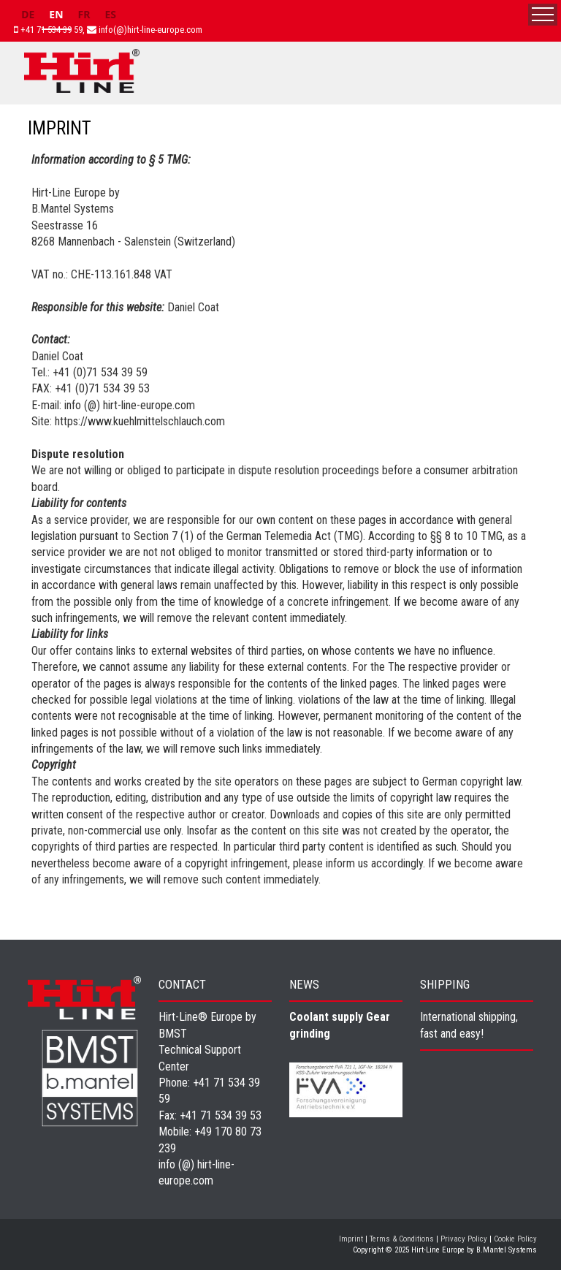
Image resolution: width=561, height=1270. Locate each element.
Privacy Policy (463, 1239)
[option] (28, 16)
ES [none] (110, 14)
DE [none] (27, 14)
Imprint (351, 1239)
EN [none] (56, 14)
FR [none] (84, 14)
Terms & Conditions (402, 1239)
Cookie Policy (515, 1239)
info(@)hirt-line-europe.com (150, 29)
